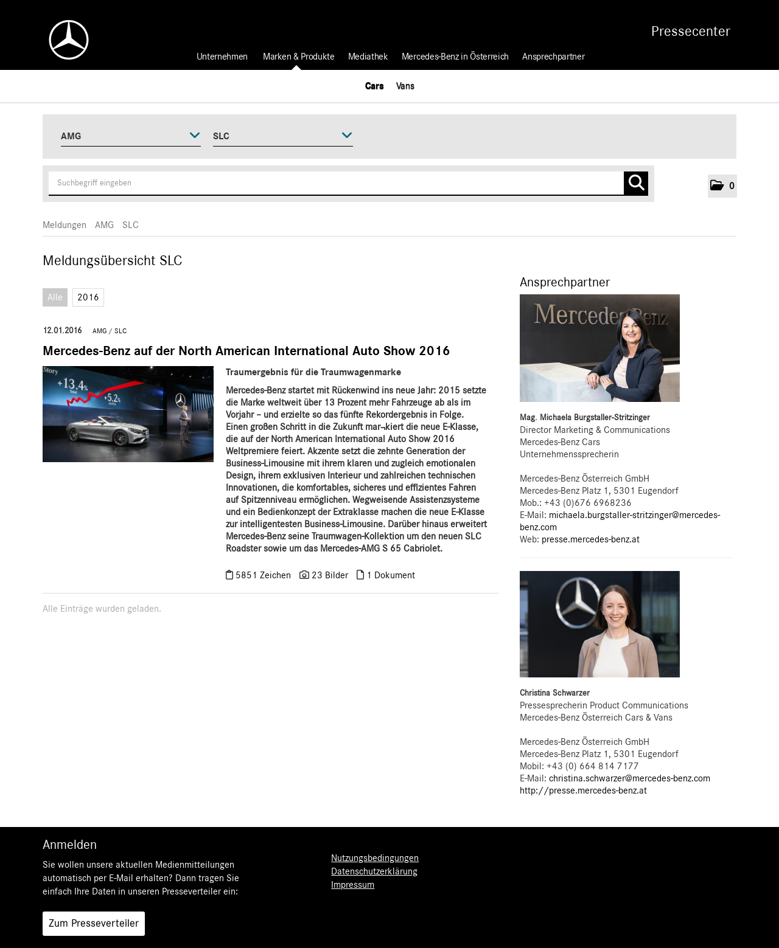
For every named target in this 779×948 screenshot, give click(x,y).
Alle (55, 297)
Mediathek (368, 56)
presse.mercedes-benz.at (591, 539)
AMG (104, 225)
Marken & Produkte (299, 56)
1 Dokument (390, 575)
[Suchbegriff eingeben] (348, 183)
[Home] (62, 40)
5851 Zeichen (264, 575)
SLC (130, 225)
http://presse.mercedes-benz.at (583, 790)
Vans (405, 86)
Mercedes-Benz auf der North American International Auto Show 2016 (246, 351)
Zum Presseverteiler (94, 923)
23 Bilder (330, 575)
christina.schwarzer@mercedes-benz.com (629, 778)
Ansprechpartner (553, 56)
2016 (88, 297)
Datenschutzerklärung (374, 871)
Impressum (352, 885)
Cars (374, 86)
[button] (722, 186)
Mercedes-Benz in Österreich (455, 56)
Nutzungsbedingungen (375, 858)
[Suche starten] (636, 183)
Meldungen (64, 225)
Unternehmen (222, 56)
